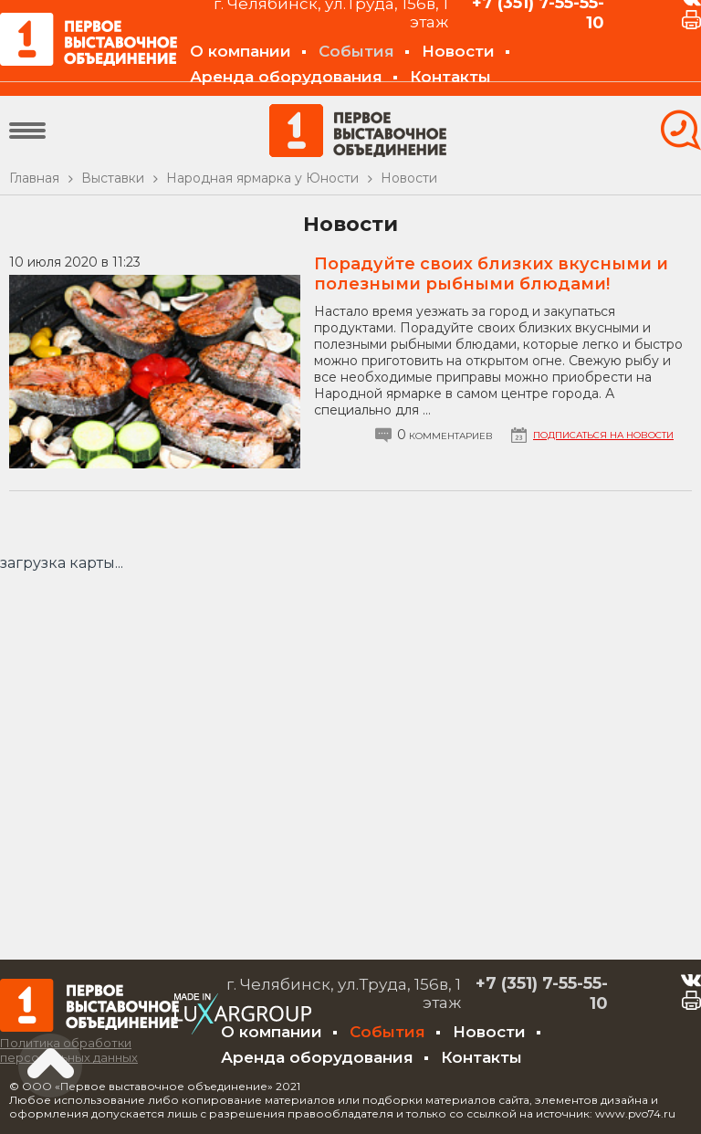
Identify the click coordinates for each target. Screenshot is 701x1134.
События (356, 51)
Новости (458, 51)
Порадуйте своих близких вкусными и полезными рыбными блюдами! (491, 274)
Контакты (450, 77)
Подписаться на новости (603, 435)
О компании (240, 51)
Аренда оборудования (286, 77)
